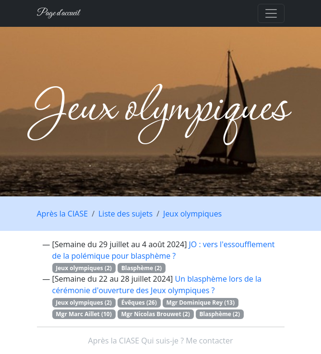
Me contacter (209, 340)
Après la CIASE (62, 213)
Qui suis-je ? (162, 340)
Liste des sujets (125, 213)
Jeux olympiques (192, 213)
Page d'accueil (58, 13)
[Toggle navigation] (271, 13)
